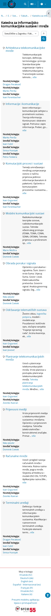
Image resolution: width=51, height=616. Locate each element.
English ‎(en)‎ (27, 581)
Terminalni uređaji (17, 502)
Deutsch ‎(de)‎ (26, 578)
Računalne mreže (16, 456)
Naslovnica (3, 15)
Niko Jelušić (8, 296)
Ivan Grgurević (10, 200)
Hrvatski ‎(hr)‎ (25, 574)
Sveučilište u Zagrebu (15, 15)
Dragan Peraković (12, 84)
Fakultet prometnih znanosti (25, 15)
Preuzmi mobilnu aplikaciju (25, 599)
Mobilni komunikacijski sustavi (25, 213)
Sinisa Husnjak (10, 150)
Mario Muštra (10, 250)
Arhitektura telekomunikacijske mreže (25, 49)
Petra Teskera (10, 156)
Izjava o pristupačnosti (25, 602)
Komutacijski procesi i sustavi (24, 163)
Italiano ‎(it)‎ (26, 594)
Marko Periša (9, 90)
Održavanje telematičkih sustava (26, 309)
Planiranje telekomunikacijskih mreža (25, 358)
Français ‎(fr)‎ (27, 587)
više (35, 77)
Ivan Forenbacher (12, 97)
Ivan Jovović (9, 350)
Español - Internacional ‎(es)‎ (27, 584)
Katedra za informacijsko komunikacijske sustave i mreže (41, 15)
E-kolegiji (8, 15)
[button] (25, 4)
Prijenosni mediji (16, 409)
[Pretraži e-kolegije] (43, 33)
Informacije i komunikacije (22, 103)
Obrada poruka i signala (21, 263)
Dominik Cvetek (11, 256)
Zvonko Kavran (10, 402)
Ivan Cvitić (8, 144)
